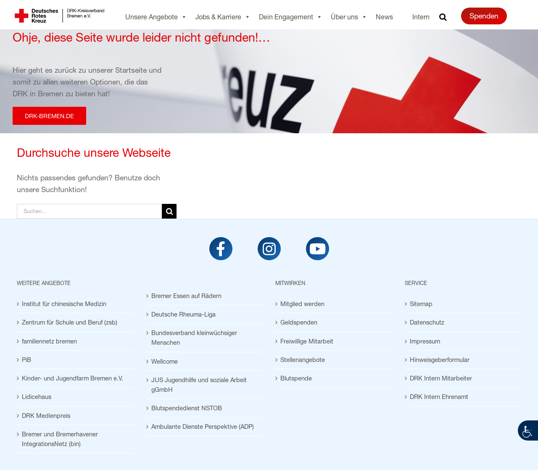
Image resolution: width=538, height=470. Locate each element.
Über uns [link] (349, 17)
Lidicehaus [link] (36, 396)
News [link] (384, 17)
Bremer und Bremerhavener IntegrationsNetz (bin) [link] (60, 438)
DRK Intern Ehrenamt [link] (439, 396)
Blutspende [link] (296, 378)
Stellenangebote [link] (302, 359)
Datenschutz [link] (427, 322)
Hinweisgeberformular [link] (439, 359)
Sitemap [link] (421, 303)
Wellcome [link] (164, 361)
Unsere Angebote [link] (156, 17)
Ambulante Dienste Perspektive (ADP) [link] (202, 426)
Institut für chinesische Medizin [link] (64, 303)
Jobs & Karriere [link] (223, 17)
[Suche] (169, 211)
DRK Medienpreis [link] (46, 415)
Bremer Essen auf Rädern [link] (186, 295)
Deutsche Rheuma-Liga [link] (183, 314)
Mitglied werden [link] (302, 303)
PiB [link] (26, 359)
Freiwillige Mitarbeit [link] (306, 341)
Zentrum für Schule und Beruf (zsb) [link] (69, 322)
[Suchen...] (89, 211)
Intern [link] (421, 17)
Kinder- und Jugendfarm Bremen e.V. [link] (72, 378)
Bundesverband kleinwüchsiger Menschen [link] (194, 337)
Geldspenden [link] (298, 322)
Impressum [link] (425, 341)
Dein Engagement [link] (290, 17)
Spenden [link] (483, 15)
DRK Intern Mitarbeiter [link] (441, 378)
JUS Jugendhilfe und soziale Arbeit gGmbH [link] (199, 384)
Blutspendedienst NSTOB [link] (186, 408)
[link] (528, 430)
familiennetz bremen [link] (49, 341)
